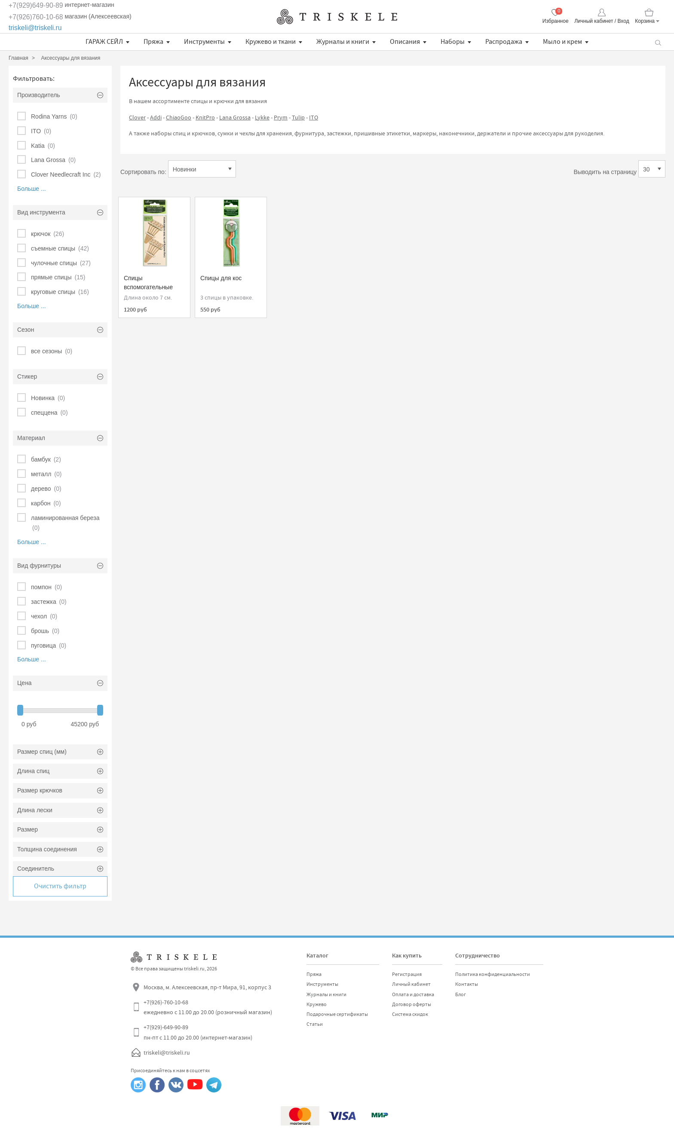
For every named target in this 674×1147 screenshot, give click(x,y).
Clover (137, 117)
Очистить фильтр (60, 886)
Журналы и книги (342, 41)
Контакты (466, 984)
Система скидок (410, 1014)
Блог (460, 994)
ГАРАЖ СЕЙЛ (104, 41)
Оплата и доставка (413, 994)
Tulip (298, 117)
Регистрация (407, 974)
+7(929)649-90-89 (36, 5)
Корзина (645, 21)
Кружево (316, 1004)
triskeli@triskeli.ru (35, 27)
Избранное (555, 21)
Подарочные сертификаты (337, 1014)
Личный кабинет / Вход (601, 21)
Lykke (262, 117)
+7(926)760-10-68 (36, 17)
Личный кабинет (411, 984)
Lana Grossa (235, 117)
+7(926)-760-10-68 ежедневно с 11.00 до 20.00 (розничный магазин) (208, 1007)
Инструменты (204, 41)
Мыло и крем (562, 41)
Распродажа (503, 41)
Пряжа (153, 41)
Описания (405, 41)
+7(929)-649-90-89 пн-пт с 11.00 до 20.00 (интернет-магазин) (198, 1032)
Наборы (453, 41)
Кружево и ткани (270, 41)
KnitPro (205, 117)
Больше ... (31, 188)
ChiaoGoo (178, 117)
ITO (313, 117)
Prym (281, 117)
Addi (156, 117)
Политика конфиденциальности (492, 974)
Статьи (314, 1024)
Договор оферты (411, 1004)
